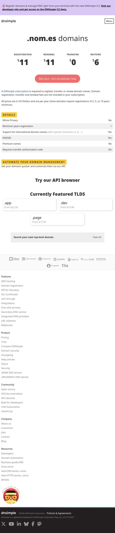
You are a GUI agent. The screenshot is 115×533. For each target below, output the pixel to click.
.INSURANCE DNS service (14, 377)
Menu (109, 21)
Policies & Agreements (59, 513)
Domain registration (12, 285)
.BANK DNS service (11, 372)
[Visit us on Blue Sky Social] (26, 524)
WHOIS (5, 479)
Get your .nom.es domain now (57, 78)
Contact (5, 436)
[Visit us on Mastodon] (39, 524)
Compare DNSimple (12, 346)
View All (97, 237)
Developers (7, 453)
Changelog (7, 355)
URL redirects (8, 320)
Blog (3, 441)
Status (4, 363)
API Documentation (12, 393)
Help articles (8, 359)
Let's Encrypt (8, 298)
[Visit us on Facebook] (33, 524)
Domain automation (12, 457)
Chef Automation (10, 407)
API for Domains (10, 290)
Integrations (8, 303)
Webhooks (7, 325)
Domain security (10, 350)
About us (6, 423)
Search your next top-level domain (34, 237)
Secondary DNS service (13, 312)
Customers (7, 428)
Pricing (5, 337)
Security (5, 368)
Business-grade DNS (12, 462)
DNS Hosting (8, 281)
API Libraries (8, 398)
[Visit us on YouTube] (11, 524)
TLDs (4, 341)
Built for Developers (12, 402)
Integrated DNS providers (15, 316)
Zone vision (7, 466)
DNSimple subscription (16, 91)
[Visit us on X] (3, 524)
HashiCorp (7, 411)
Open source (8, 389)
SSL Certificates (9, 294)
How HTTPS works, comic (15, 475)
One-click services (11, 307)
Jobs (3, 432)
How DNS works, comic (13, 471)
